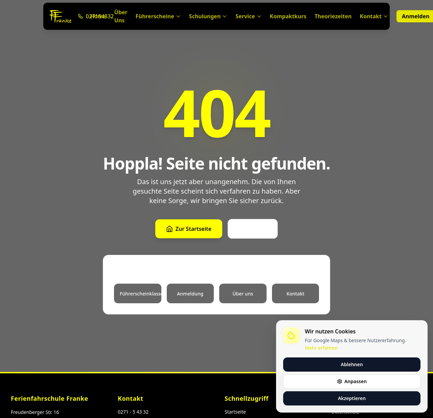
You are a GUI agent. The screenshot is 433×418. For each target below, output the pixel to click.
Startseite (235, 412)
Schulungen (208, 16)
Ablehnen (352, 364)
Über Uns (121, 16)
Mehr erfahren (321, 348)
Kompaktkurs (288, 16)
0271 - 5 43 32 (133, 412)
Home (98, 16)
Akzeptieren (352, 398)
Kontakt (374, 16)
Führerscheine (158, 16)
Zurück (253, 229)
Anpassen (352, 381)
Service (248, 16)
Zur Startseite (188, 229)
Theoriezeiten (333, 16)
